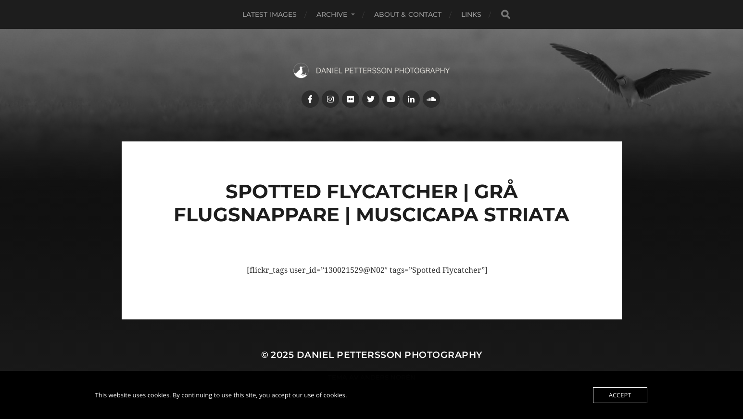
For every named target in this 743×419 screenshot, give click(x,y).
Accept (620, 395)
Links (471, 14)
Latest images (269, 14)
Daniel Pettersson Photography (389, 354)
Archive (332, 14)
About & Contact (408, 14)
